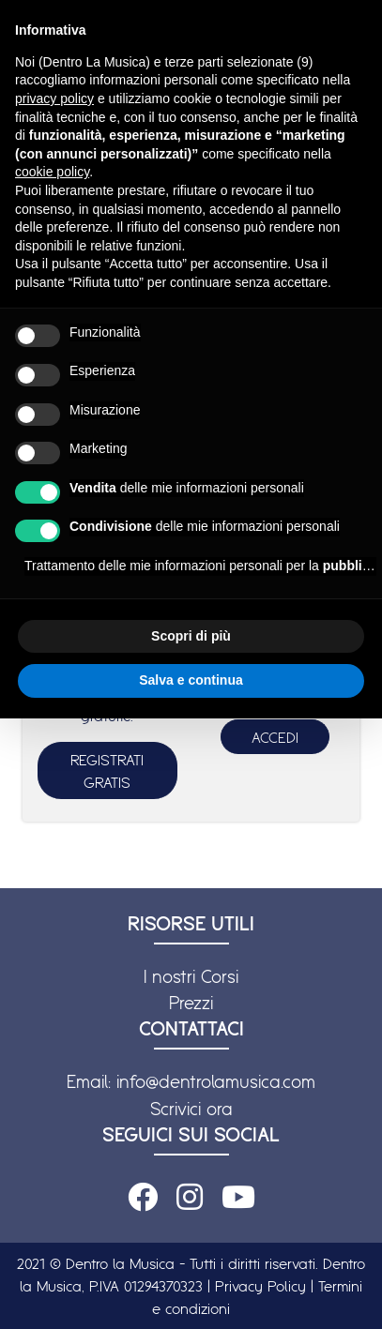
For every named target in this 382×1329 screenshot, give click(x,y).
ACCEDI (275, 737)
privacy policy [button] (54, 98)
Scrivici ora (191, 1108)
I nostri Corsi (191, 976)
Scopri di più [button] (191, 635)
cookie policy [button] (52, 171)
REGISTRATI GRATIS (107, 771)
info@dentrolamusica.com (215, 1081)
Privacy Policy (260, 1285)
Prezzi (191, 1002)
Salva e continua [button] (190, 679)
